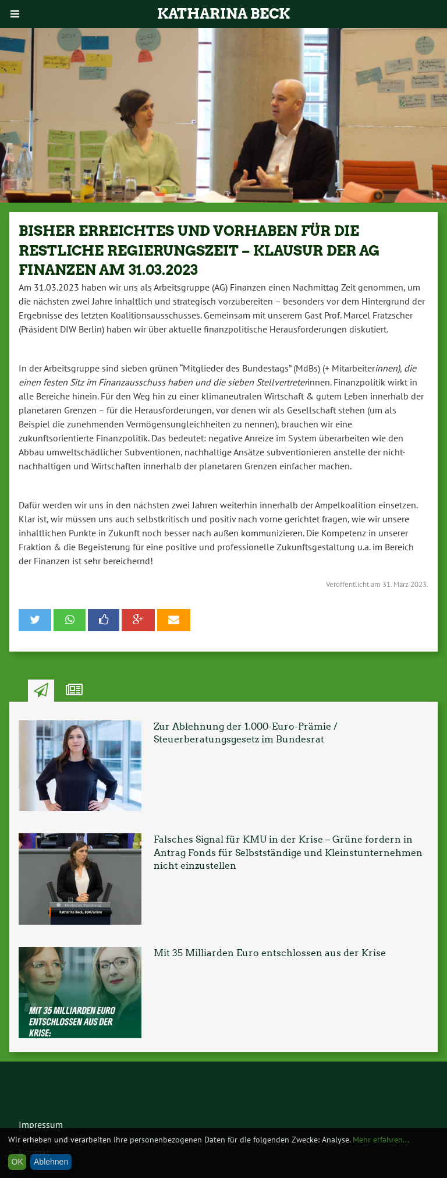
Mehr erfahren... (381, 1139)
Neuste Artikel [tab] (41, 691)
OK (17, 1161)
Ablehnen (51, 1161)
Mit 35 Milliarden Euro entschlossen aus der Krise (270, 952)
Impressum (41, 1124)
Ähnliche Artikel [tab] (74, 691)
